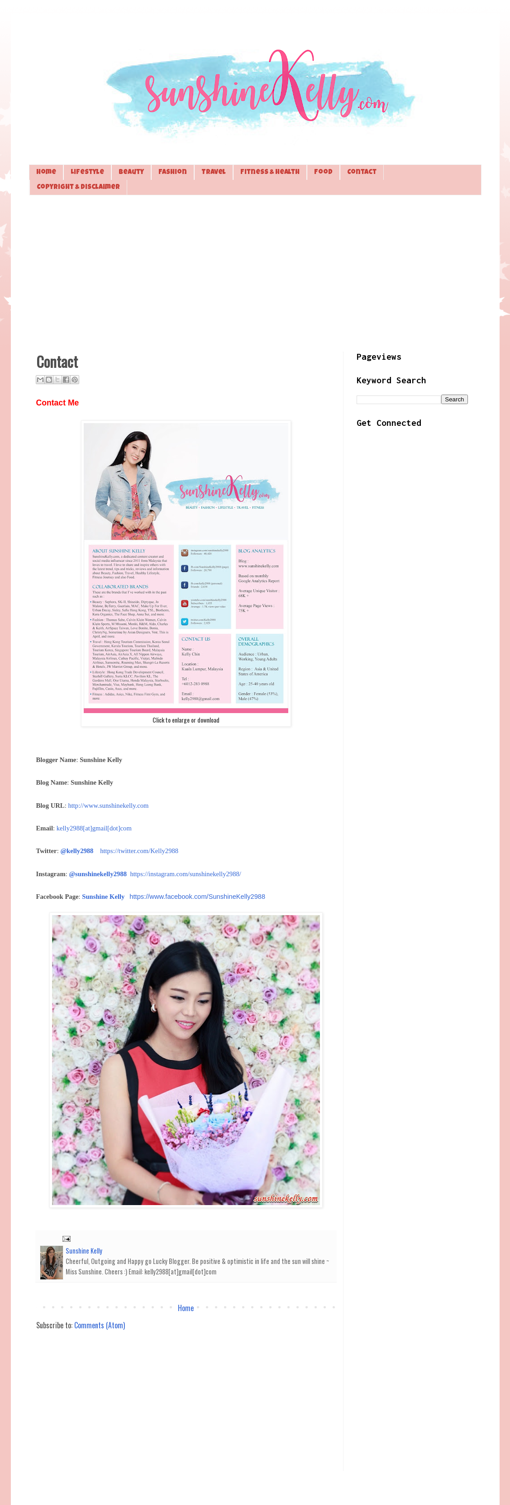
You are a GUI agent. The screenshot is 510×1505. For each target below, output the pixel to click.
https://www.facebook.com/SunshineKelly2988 (197, 896)
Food (323, 172)
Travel (213, 172)
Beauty (131, 172)
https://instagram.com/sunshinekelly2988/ (185, 874)
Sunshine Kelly (103, 896)
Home (46, 172)
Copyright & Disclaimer (78, 187)
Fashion (172, 172)
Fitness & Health (270, 172)
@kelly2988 (76, 850)
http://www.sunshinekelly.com (108, 805)
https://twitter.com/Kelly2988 (139, 850)
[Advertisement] (255, 272)
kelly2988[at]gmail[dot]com (94, 828)
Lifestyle (87, 172)
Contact (362, 172)
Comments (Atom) (99, 1325)
